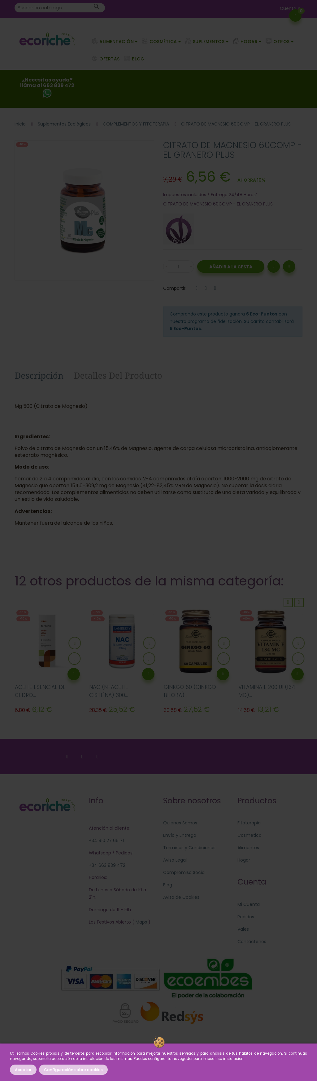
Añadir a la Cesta (230, 267)
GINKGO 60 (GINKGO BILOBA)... (190, 691)
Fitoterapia (249, 823)
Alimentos (248, 848)
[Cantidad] (178, 266)
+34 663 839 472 (107, 865)
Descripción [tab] (39, 375)
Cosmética (249, 835)
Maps (140, 922)
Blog (167, 885)
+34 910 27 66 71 (106, 840)
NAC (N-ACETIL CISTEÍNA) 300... (108, 691)
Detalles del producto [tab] (118, 375)
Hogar (243, 860)
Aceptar (23, 1069)
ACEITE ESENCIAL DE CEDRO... (40, 691)
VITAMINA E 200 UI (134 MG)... (266, 691)
